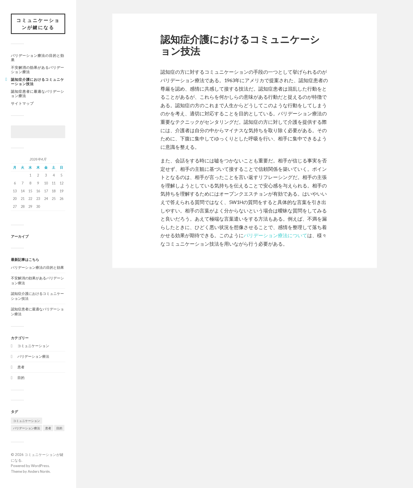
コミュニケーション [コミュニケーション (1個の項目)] (26, 420)
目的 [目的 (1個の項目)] (59, 428)
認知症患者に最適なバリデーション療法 (37, 93)
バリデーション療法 (33, 356)
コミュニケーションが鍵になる (38, 23)
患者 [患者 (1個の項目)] (48, 428)
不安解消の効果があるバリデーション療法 (37, 69)
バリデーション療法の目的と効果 (37, 57)
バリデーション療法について (275, 235)
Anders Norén (39, 471)
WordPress (40, 466)
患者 (20, 367)
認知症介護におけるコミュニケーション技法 (37, 81)
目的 (20, 377)
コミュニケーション (33, 346)
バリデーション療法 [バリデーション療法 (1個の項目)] (26, 428)
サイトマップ (22, 103)
